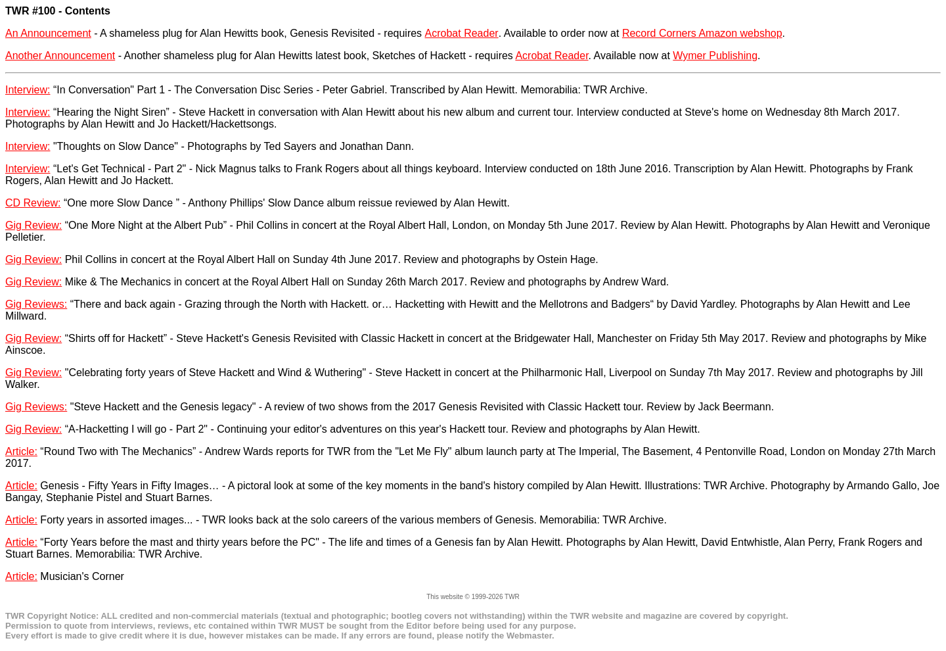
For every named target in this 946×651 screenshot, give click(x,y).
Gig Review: (33, 225)
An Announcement (48, 33)
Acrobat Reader (462, 33)
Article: (21, 451)
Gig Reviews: (36, 304)
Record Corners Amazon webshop (702, 33)
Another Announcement (60, 55)
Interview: (27, 89)
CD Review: (32, 202)
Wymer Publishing (715, 55)
